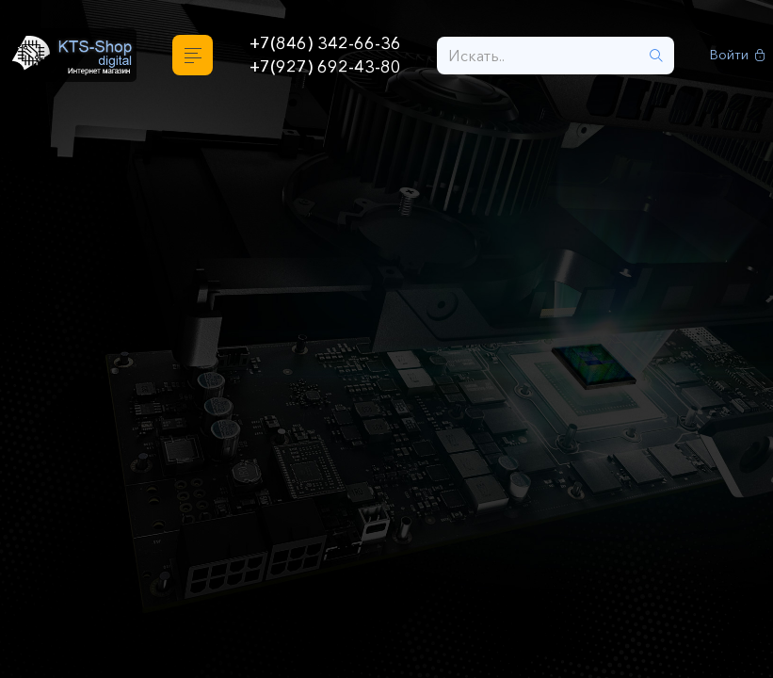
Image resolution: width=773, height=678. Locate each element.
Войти (737, 55)
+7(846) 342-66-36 (325, 43)
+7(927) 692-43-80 (325, 66)
